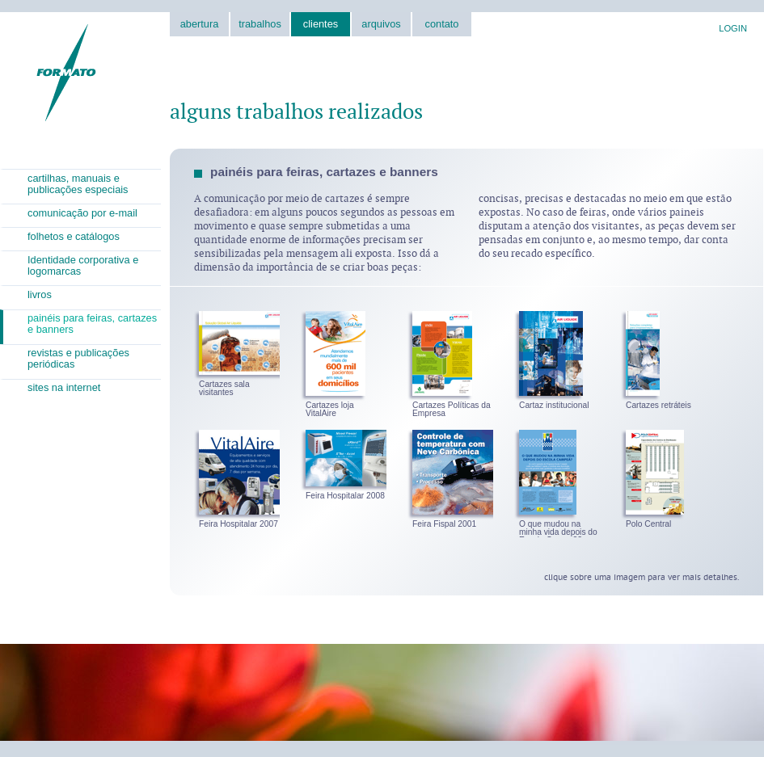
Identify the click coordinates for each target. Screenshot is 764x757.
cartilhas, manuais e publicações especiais (78, 184)
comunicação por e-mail (82, 213)
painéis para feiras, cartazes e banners (92, 323)
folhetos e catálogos (73, 236)
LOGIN (733, 28)
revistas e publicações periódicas (78, 358)
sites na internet (63, 387)
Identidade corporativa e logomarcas (82, 265)
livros (39, 294)
